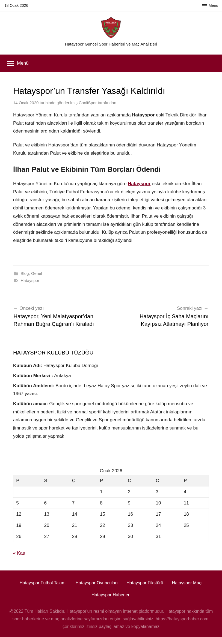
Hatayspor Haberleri (110, 595)
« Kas (19, 553)
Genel (36, 273)
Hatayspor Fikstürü (144, 583)
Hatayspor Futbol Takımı (43, 583)
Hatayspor (30, 280)
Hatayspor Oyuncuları (97, 583)
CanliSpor (88, 102)
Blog (25, 273)
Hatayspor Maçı (187, 583)
